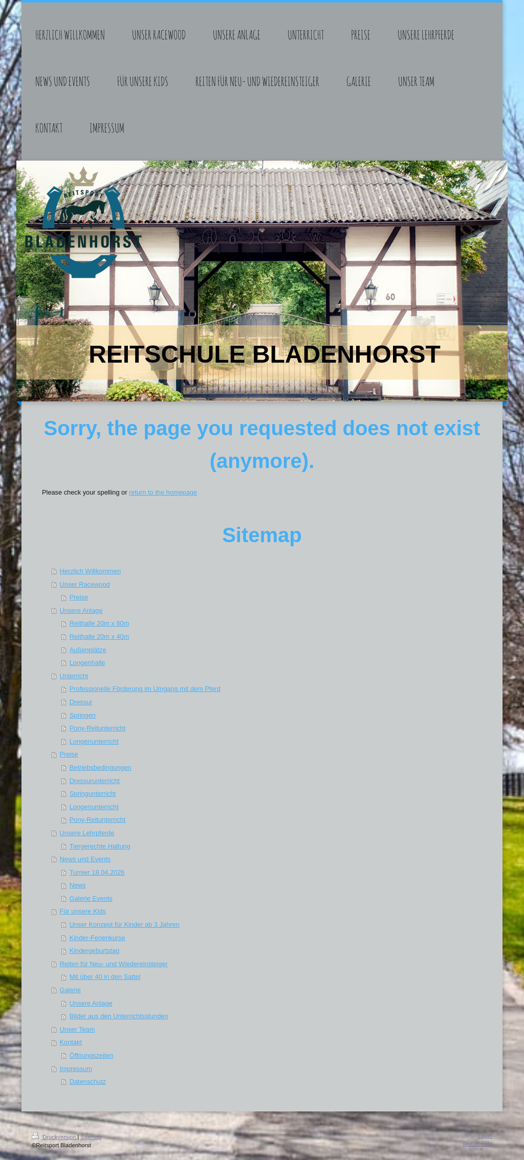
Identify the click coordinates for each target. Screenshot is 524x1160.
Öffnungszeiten (92, 1055)
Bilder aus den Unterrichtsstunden (119, 1016)
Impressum (76, 1069)
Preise (79, 597)
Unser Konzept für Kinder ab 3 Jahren (125, 924)
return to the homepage (163, 492)
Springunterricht (93, 793)
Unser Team (77, 1029)
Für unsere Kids (83, 911)
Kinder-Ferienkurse (97, 938)
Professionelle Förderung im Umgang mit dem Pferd (145, 689)
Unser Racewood (85, 584)
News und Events (85, 859)
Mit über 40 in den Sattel (105, 976)
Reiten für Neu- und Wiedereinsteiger (114, 964)
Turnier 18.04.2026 (97, 872)
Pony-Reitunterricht (98, 728)
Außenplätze (88, 650)
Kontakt (71, 1042)
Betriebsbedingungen (101, 767)
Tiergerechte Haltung (100, 846)
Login (485, 1135)
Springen (83, 715)
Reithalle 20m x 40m (99, 636)
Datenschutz (88, 1081)
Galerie (70, 990)
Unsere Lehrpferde (87, 833)
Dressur (81, 702)
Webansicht (477, 1144)
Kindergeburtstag (94, 950)
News (78, 885)
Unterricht (74, 676)
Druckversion (55, 1137)
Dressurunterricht (95, 781)
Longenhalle (87, 662)
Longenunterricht (94, 741)
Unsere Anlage (81, 610)
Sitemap (91, 1137)
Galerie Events (91, 898)
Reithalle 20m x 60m (99, 623)
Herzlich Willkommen (90, 571)
